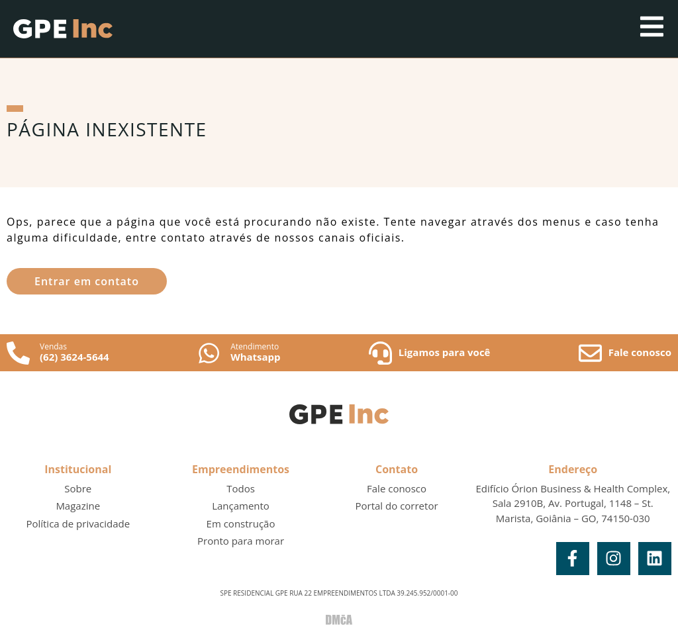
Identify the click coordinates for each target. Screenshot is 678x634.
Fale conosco (639, 352)
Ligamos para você (445, 352)
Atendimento (254, 346)
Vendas (53, 346)
